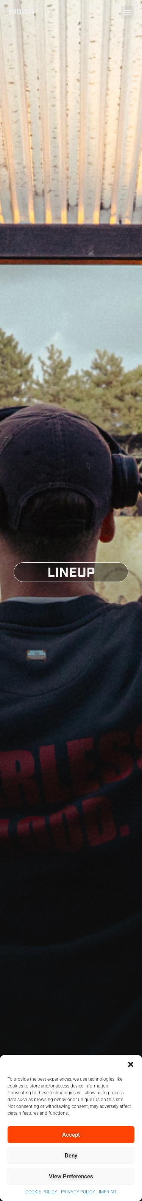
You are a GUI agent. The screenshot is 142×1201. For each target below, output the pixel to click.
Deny (71, 1155)
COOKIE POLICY (41, 1192)
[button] (130, 1064)
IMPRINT (108, 1192)
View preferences (71, 1176)
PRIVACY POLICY (78, 1192)
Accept (71, 1134)
